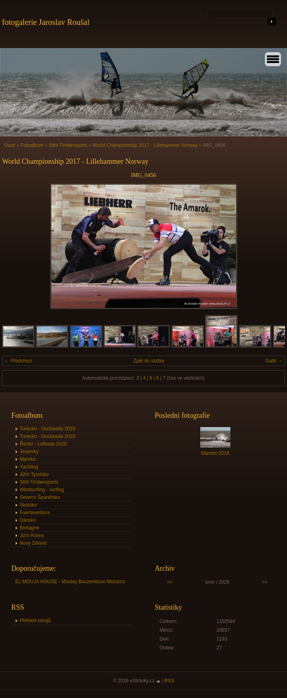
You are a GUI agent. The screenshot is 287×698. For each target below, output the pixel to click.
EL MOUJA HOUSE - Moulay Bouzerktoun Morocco (70, 581)
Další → (274, 361)
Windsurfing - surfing (42, 489)
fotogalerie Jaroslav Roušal (46, 22)
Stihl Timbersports (68, 145)
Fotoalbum (31, 145)
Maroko (28, 459)
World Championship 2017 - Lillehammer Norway (145, 145)
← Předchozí (18, 361)
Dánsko (28, 520)
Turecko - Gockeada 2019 (47, 428)
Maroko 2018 (215, 453)
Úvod (9, 145)
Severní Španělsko (40, 497)
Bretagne (29, 528)
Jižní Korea (32, 535)
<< (170, 582)
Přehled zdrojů (35, 620)
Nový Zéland (33, 543)
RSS (169, 681)
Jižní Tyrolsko (34, 474)
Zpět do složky (148, 361)
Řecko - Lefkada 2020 (43, 444)
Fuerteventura (35, 512)
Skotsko (28, 505)
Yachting (29, 467)
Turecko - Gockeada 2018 (47, 436)
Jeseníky (29, 451)
